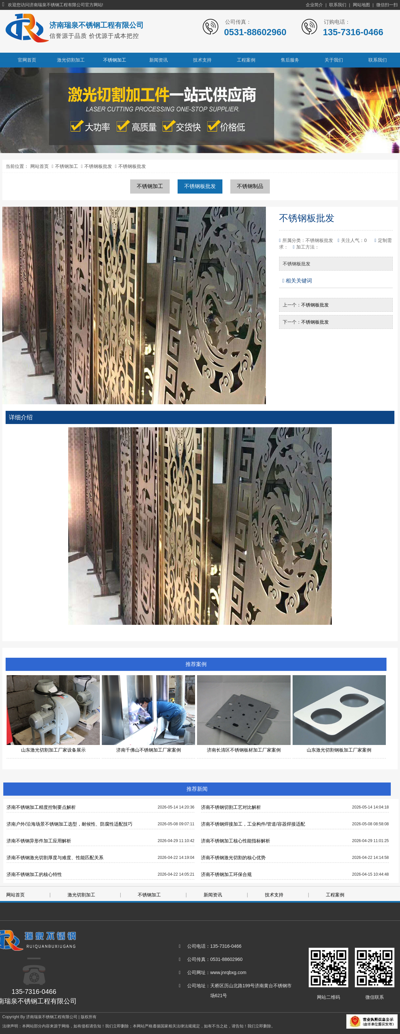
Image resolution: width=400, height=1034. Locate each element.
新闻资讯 (158, 60)
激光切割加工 (71, 60)
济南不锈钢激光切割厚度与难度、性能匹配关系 (55, 857)
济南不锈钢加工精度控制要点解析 (41, 807)
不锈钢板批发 (98, 166)
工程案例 (246, 60)
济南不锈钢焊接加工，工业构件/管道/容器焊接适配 (253, 824)
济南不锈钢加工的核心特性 (34, 874)
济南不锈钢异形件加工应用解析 (39, 840)
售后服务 (290, 60)
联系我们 (337, 4)
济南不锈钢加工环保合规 (226, 874)
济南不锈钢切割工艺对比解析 (231, 807)
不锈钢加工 (114, 60)
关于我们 (334, 60)
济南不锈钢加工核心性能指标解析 (235, 840)
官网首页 (27, 60)
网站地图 (361, 4)
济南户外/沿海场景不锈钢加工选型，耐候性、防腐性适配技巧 (69, 824)
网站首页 (39, 166)
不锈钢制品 (250, 186)
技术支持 (202, 60)
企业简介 (314, 4)
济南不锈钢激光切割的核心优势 (233, 857)
